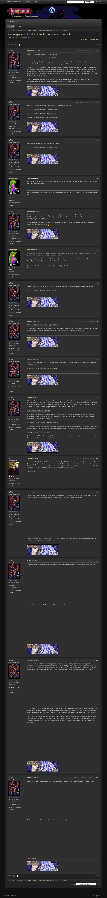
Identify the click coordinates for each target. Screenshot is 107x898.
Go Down (10, 45)
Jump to (73, 884)
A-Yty (10, 50)
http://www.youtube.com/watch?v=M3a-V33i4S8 (42, 58)
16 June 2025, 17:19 (32, 560)
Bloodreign (12, 178)
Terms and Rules (91, 895)
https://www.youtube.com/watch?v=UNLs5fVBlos (42, 368)
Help (85, 895)
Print (97, 45)
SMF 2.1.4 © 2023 (10, 895)
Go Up (9, 876)
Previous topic (86, 39)
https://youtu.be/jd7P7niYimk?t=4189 (38, 432)
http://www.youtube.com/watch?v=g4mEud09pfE (42, 290)
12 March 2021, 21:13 (32, 397)
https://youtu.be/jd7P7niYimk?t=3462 (38, 410)
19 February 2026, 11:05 (33, 777)
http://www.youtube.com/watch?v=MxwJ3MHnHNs (42, 109)
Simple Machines (19, 895)
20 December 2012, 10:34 (33, 178)
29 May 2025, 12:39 (32, 492)
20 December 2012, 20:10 (33, 211)
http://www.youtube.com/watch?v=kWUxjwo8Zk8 (42, 54)
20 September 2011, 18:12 (33, 50)
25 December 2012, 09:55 (33, 249)
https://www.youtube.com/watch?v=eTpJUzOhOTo (42, 325)
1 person (29, 471)
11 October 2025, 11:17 (33, 660)
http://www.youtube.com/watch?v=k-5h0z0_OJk (41, 113)
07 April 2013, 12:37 (32, 283)
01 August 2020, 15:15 (32, 359)
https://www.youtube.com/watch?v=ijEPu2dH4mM (42, 422)
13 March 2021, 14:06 (32, 458)
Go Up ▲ (99, 895)
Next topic (95, 39)
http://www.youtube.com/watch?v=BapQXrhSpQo (42, 147)
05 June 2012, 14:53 (32, 102)
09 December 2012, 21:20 (33, 140)
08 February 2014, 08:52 (33, 321)
